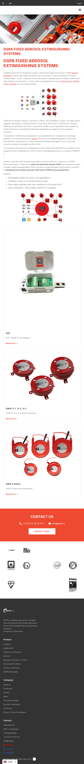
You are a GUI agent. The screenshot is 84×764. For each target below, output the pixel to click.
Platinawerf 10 (8, 725)
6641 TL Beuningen (11, 729)
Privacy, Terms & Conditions (14, 712)
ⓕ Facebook (8, 753)
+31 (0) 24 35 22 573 (11, 737)
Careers (6, 692)
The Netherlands (10, 733)
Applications (8, 648)
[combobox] (9, 761)
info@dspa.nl (8, 741)
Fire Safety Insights (11, 700)
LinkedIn (8, 749)
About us (7, 685)
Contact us (7, 708)
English (8, 761)
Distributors (8, 688)
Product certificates (11, 668)
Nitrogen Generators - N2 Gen (15, 660)
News (5, 696)
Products (7, 644)
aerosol (35, 138)
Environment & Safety (12, 664)
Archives (13, 84)
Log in (79, 3)
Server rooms (67, 81)
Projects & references (12, 652)
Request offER (42, 531)
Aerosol (6, 656)
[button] (10, 3)
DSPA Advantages (10, 672)
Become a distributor (11, 704)
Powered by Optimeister (13, 631)
